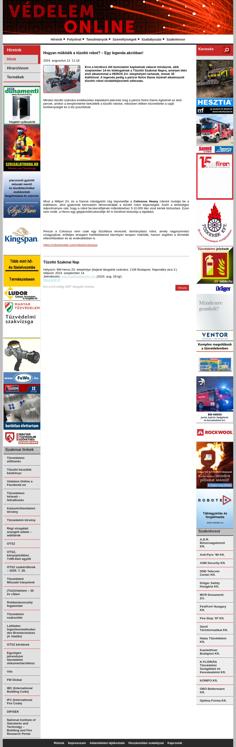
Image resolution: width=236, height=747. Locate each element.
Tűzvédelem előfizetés (15, 459)
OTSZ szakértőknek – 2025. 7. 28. (21, 568)
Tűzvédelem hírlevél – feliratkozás (15, 496)
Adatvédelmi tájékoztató (107, 743)
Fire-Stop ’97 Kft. (212, 618)
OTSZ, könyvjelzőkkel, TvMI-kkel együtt (19, 555)
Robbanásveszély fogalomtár (20, 604)
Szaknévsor (175, 39)
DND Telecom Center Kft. (210, 573)
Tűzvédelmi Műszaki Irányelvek (21, 580)
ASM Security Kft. (213, 563)
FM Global (14, 680)
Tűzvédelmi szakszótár (15, 615)
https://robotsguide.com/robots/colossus (70, 245)
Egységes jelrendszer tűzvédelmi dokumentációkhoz (21, 658)
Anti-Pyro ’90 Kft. (212, 554)
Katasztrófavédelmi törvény (21, 510)
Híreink (56, 39)
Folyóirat (74, 39)
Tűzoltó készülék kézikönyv (19, 471)
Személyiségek (125, 39)
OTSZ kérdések (18, 644)
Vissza (182, 287)
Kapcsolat (175, 743)
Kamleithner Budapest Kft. (210, 651)
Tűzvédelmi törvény (21, 520)
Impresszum (77, 743)
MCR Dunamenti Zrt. (212, 596)
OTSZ (11, 543)
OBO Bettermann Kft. (212, 690)
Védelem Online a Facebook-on (19, 483)
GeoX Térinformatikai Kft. (214, 628)
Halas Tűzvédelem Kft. (213, 640)
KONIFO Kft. (209, 680)
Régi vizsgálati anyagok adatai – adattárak (19, 532)
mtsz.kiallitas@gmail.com (78, 276)
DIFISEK (13, 711)
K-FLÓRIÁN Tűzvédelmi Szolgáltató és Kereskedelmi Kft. (213, 667)
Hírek (11, 59)
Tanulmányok (97, 39)
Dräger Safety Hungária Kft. (210, 584)
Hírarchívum (17, 68)
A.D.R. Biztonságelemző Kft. (212, 543)
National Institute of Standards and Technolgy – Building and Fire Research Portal (21, 726)
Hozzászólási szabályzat (146, 743)
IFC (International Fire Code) (19, 701)
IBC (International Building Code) (19, 689)
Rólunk (59, 743)
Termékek (15, 77)
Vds (9, 671)
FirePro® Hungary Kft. (213, 608)
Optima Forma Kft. (213, 700)
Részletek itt (51, 280)
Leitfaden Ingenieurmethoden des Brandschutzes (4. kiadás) (21, 631)
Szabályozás (152, 39)
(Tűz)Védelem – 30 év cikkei (20, 592)
